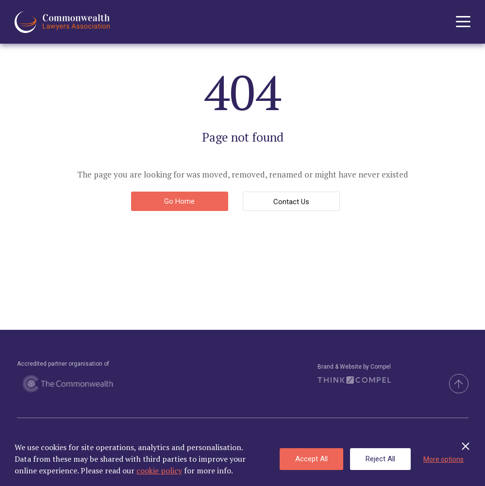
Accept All (311, 458)
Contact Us (291, 201)
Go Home (179, 201)
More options (443, 459)
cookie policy (159, 470)
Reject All (380, 458)
